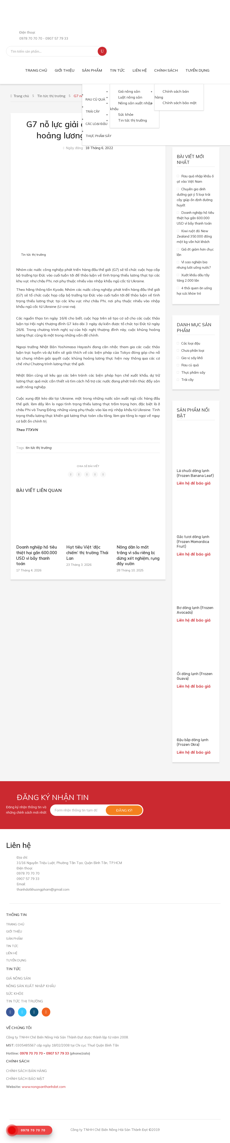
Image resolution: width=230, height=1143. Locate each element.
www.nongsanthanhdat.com (44, 1087)
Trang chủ (21, 96)
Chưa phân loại (192, 350)
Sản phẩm (14, 938)
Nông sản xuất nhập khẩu (30, 986)
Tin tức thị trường (51, 96)
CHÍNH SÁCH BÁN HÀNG (26, 1071)
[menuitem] (36, 70)
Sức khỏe (14, 993)
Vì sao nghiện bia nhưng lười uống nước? (194, 265)
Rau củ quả (190, 365)
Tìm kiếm (102, 51)
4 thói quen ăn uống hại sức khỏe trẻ (194, 291)
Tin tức (12, 946)
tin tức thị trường (39, 448)
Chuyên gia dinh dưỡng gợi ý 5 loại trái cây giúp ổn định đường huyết (194, 197)
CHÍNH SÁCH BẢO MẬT (25, 1079)
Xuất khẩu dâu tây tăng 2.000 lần (193, 278)
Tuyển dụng (16, 960)
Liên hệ (11, 953)
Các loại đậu (190, 343)
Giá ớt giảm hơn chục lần (195, 252)
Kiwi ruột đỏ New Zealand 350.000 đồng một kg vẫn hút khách (194, 236)
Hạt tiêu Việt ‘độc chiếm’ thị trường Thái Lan (87, 553)
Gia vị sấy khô (192, 358)
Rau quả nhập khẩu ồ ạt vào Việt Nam (195, 179)
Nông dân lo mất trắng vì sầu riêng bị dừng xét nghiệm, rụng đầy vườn (138, 555)
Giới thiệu (14, 931)
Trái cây (187, 379)
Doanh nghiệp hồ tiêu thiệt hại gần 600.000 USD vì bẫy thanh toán (36, 555)
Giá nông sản (18, 978)
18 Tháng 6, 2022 (99, 148)
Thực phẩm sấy (193, 372)
